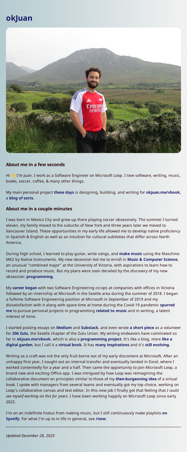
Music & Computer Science (152, 259)
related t (104, 310)
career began (25, 287)
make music (130, 253)
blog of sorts (21, 197)
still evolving (157, 344)
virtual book (70, 344)
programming (39, 276)
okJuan (19, 18)
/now (101, 418)
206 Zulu (20, 333)
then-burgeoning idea (136, 378)
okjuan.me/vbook (163, 192)
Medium (64, 327)
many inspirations (112, 344)
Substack (89, 327)
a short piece (142, 327)
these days (64, 192)
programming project (101, 339)
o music (119, 310)
